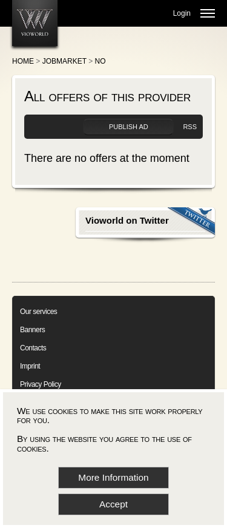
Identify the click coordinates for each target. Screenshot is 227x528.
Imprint (30, 366)
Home (23, 61)
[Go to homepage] (35, 23)
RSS (190, 126)
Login (182, 13)
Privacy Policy (40, 384)
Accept (113, 504)
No (100, 61)
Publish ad (128, 126)
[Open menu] (207, 13)
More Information (113, 477)
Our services (38, 311)
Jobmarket (64, 61)
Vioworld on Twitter (127, 220)
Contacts (33, 348)
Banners (32, 330)
